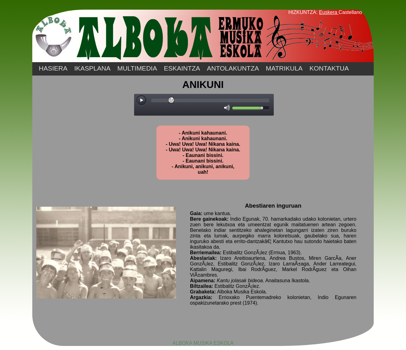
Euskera (328, 12)
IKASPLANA (92, 68)
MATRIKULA (284, 68)
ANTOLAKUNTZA (233, 68)
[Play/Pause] (141, 100)
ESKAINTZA (182, 68)
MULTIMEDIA (137, 68)
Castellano (350, 12)
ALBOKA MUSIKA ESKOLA (203, 343)
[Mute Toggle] (227, 108)
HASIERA (53, 68)
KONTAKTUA (329, 68)
